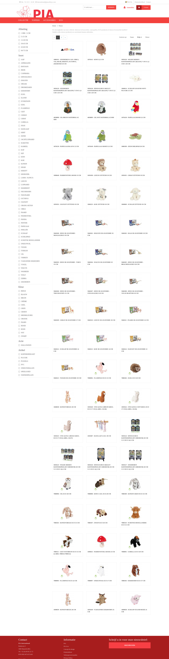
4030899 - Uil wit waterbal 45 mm (101, 117)
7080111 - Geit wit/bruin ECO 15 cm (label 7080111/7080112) (67, 553)
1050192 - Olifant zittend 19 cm (66, 204)
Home (54, 26)
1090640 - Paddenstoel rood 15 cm (67, 175)
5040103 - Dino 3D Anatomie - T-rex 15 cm (67, 263)
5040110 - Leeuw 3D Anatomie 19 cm (101, 320)
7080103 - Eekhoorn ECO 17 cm (133, 581)
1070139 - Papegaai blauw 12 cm (66, 146)
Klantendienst (68, 652)
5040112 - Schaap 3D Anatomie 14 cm (66, 350)
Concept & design (69, 649)
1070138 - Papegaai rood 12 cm (133, 117)
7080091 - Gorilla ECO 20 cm (132, 552)
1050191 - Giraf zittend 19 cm (133, 175)
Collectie (23, 20)
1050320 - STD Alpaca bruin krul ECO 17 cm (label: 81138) (100, 408)
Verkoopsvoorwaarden (70, 655)
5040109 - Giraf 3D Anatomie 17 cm (67, 320)
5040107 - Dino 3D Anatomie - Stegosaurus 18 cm (99, 292)
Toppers (36, 20)
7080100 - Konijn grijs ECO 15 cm (134, 494)
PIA (65, 643)
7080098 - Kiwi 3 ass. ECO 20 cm (99, 494)
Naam (132, 37)
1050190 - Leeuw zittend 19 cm (100, 175)
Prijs (138, 37)
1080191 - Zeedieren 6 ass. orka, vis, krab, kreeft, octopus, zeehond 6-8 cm (66, 62)
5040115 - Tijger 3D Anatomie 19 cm (67, 378)
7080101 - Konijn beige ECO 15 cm (67, 523)
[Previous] (54, 37)
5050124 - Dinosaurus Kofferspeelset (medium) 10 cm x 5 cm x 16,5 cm (134, 438)
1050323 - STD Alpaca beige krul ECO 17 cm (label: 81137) (66, 437)
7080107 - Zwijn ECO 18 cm (97, 523)
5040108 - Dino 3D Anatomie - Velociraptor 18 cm (132, 292)
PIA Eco (66, 646)
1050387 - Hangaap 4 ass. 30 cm (99, 436)
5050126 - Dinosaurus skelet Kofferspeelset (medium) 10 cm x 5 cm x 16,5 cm (101, 467)
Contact (148, 2)
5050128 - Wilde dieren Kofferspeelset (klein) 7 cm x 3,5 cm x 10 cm (135, 62)
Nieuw (61, 26)
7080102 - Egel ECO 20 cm (130, 378)
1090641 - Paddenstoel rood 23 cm (101, 552)
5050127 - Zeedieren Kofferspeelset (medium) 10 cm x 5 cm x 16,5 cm (134, 467)
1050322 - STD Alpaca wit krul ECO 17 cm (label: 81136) (135, 408)
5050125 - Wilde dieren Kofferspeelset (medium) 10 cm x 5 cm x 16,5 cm (67, 467)
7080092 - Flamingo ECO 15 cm (99, 378)
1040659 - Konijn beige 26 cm (65, 609)
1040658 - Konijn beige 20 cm (65, 407)
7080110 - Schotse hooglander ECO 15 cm (133, 524)
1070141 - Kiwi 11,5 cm (96, 59)
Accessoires (49, 20)
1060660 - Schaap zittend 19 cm (133, 204)
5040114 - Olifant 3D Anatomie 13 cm (134, 350)
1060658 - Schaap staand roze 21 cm (134, 611)
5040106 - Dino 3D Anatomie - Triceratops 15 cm (65, 292)
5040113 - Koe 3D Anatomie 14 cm (100, 349)
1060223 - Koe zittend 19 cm (98, 204)
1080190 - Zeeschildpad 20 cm (132, 146)
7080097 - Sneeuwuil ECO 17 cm (100, 581)
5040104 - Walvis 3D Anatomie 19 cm (100, 263)
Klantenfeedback (140, 2)
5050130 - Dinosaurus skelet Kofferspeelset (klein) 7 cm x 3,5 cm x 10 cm (101, 91)
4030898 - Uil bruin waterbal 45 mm (66, 118)
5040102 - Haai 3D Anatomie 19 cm (134, 233)
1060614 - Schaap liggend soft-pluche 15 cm (133, 89)
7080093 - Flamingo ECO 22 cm (65, 581)
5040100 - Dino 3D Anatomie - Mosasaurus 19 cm (65, 234)
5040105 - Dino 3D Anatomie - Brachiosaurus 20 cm (132, 263)
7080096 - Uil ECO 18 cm (62, 494)
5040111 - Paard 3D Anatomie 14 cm (134, 320)
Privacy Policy (68, 658)
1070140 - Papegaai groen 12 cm (100, 146)
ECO (61, 20)
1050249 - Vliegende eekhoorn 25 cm (101, 611)
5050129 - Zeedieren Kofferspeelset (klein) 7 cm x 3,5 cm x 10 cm (67, 91)
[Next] (65, 37)
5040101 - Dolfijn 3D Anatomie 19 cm (100, 234)
